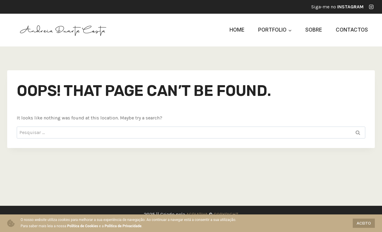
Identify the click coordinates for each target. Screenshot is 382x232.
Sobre (313, 30)
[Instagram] (371, 7)
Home (236, 30)
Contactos (352, 30)
